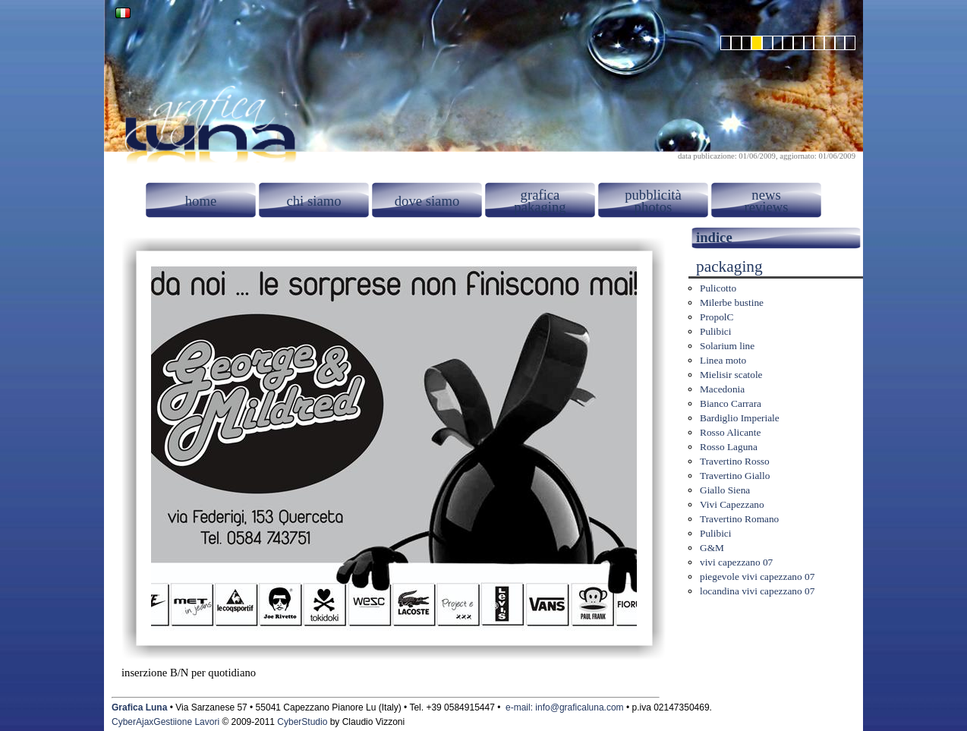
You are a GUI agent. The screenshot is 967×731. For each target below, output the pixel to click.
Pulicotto (718, 288)
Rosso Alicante (730, 432)
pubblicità (653, 195)
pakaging (539, 207)
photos (653, 207)
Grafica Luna (139, 707)
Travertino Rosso (735, 461)
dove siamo (427, 201)
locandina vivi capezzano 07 (757, 591)
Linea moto (723, 360)
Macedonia (722, 389)
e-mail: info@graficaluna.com (565, 707)
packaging (729, 266)
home (200, 201)
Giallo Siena (725, 490)
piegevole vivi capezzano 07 (757, 576)
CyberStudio (302, 722)
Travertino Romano (739, 519)
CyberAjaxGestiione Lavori (165, 722)
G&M (712, 547)
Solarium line (727, 345)
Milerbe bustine (732, 302)
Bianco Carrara (730, 403)
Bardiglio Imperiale (740, 418)
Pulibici (715, 331)
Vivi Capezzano (732, 504)
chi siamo (313, 201)
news (765, 195)
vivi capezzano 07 (736, 562)
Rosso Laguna (729, 446)
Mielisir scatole (731, 374)
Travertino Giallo (735, 475)
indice (714, 237)
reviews (766, 207)
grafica (540, 195)
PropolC (716, 317)
